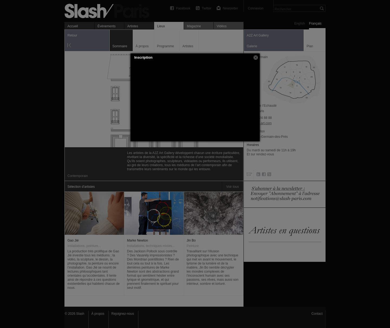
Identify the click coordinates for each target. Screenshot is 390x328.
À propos (97, 314)
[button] (255, 57)
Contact (317, 314)
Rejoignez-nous (122, 314)
